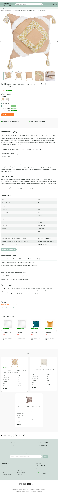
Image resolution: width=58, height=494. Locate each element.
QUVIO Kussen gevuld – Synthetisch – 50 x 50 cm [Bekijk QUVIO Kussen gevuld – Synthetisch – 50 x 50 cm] (22, 330)
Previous (0, 41)
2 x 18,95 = (9, 106)
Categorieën (4, 8)
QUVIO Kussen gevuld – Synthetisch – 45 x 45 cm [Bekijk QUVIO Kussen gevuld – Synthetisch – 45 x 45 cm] (8, 330)
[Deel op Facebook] (16, 435)
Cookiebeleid (39, 491)
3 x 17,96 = (9, 108)
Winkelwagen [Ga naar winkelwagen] (56, 4)
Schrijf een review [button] (5, 304)
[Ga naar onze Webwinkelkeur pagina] (35, 0)
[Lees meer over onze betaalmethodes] (20, 484)
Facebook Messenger (16, 445)
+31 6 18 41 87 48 (44, 445)
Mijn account (20, 470)
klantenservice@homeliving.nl (16, 442)
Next (57, 41)
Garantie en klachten (22, 468)
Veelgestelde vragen (5, 468)
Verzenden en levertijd (6, 474)
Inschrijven (45, 456)
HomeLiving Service (5, 466)
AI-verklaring (18, 491)
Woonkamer (4, 10)
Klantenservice (53, 8)
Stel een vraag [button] (14, 304)
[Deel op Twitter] (12, 435)
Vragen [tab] (11, 307)
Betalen (2, 472)
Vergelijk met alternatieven (8, 249)
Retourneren (20, 466)
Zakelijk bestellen (21, 472)
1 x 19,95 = (6, 103)
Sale (19, 8)
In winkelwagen (8, 114)
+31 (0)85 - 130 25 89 (44, 442)
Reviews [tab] (3, 307)
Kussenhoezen (16, 10)
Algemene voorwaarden (26, 491)
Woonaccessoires (10, 10)
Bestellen (3, 470)
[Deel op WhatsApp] (23, 435)
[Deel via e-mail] (20, 435)
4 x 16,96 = (10, 110)
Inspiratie (13, 8)
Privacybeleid (34, 491)
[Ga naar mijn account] (54, 4)
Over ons (19, 474)
